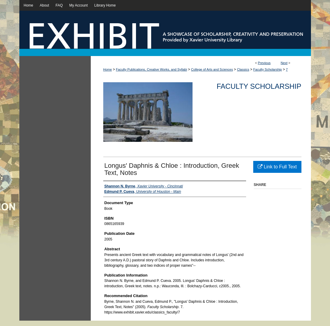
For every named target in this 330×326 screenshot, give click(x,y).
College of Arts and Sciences (212, 69)
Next (284, 63)
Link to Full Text (277, 166)
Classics (243, 69)
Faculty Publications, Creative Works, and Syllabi (151, 69)
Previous (264, 63)
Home (107, 69)
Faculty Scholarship (267, 69)
